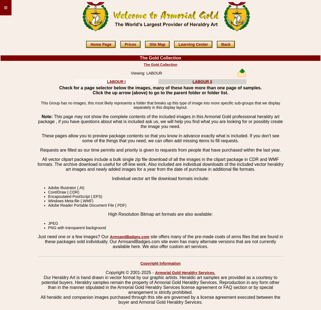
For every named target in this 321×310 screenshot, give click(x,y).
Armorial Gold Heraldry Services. (185, 273)
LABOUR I (116, 81)
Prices (130, 44)
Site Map (157, 44)
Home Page (100, 44)
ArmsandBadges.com (129, 237)
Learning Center (193, 44)
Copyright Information (160, 263)
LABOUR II (202, 81)
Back (225, 44)
